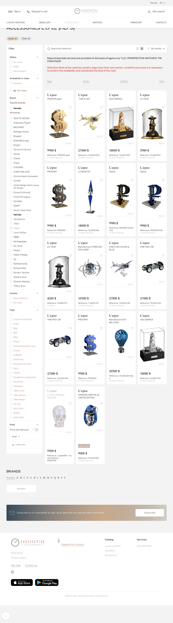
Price (24, 441)
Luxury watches (15, 25)
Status (24, 74)
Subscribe (149, 530)
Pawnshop (136, 25)
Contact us (31, 583)
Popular (10, 495)
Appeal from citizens (72, 562)
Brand (24, 115)
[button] (14, 13)
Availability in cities (24, 95)
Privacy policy (18, 575)
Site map (16, 583)
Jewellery (45, 25)
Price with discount (19, 447)
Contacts (161, 25)
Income (24, 310)
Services (97, 25)
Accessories (72, 25)
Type (24, 327)
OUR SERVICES (144, 564)
